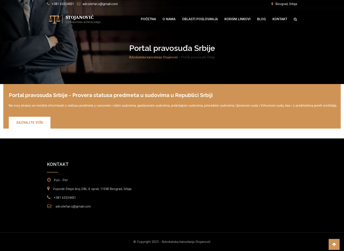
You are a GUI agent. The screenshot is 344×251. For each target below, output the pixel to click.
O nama (169, 19)
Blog (261, 19)
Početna (148, 19)
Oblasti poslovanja (200, 19)
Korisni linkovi (237, 19)
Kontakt (279, 19)
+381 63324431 (63, 4)
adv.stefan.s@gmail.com (100, 4)
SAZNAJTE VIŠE (29, 123)
